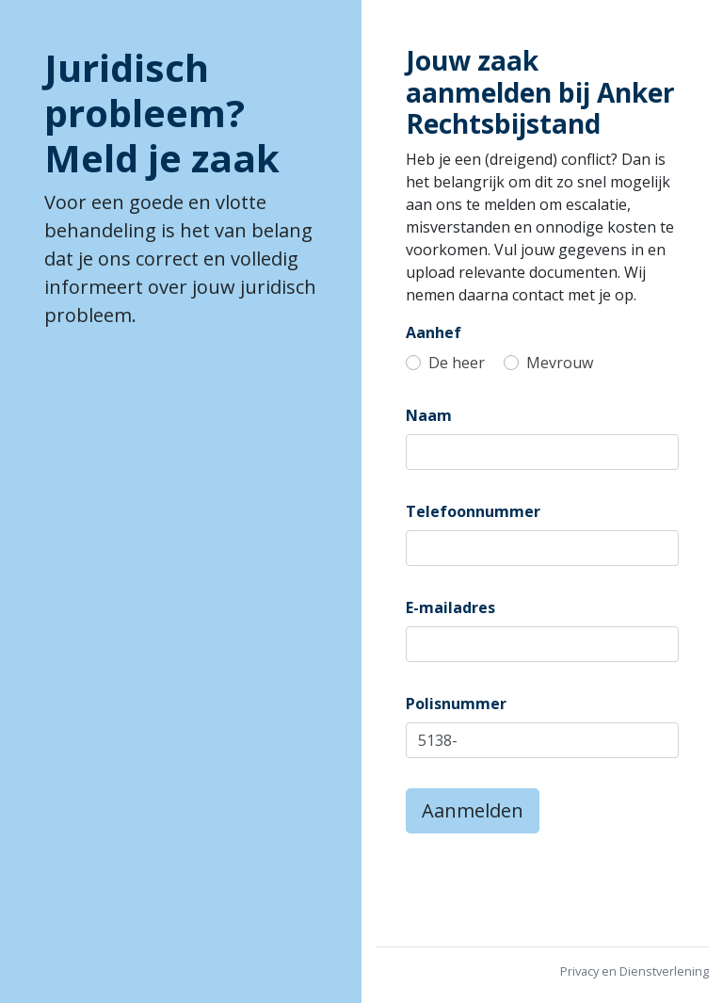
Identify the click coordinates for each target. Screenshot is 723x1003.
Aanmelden (472, 810)
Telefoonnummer (473, 511)
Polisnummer (456, 703)
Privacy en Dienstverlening (634, 971)
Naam (429, 415)
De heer (456, 362)
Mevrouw (559, 362)
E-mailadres (450, 607)
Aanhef (433, 332)
